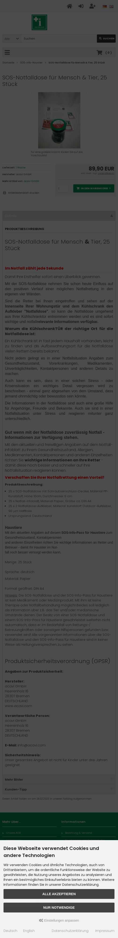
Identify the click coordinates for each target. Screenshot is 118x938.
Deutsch (10, 930)
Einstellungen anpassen (59, 920)
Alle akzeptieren (59, 894)
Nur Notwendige (59, 907)
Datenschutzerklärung (70, 930)
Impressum (104, 930)
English (29, 930)
